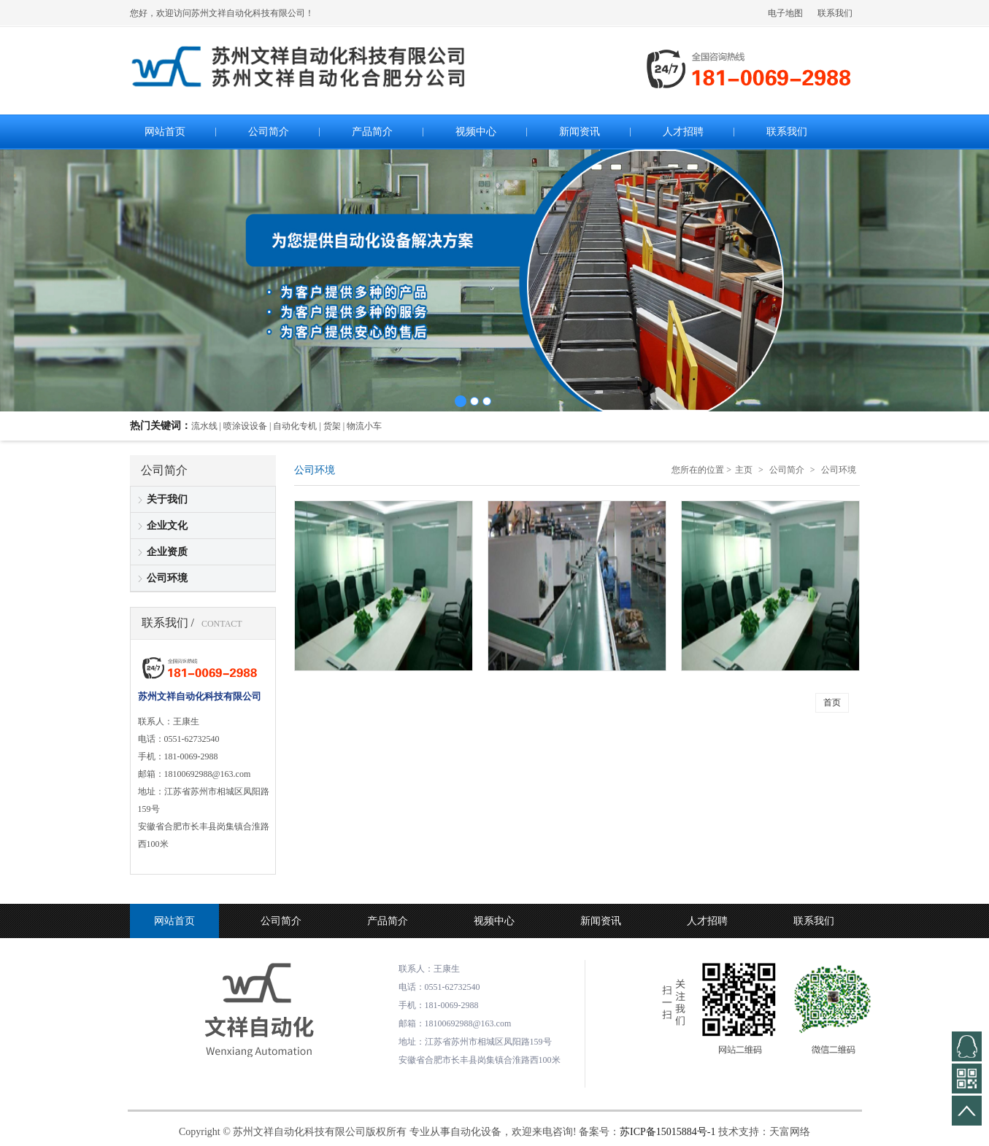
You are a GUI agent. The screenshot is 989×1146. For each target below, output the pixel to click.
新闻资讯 (600, 920)
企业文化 (167, 525)
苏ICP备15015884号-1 (667, 1131)
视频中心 (494, 920)
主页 (744, 470)
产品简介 (387, 920)
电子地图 (785, 13)
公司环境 (167, 578)
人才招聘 (707, 920)
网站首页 (174, 920)
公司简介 (786, 470)
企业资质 (167, 551)
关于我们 (167, 499)
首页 (832, 702)
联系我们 (835, 13)
